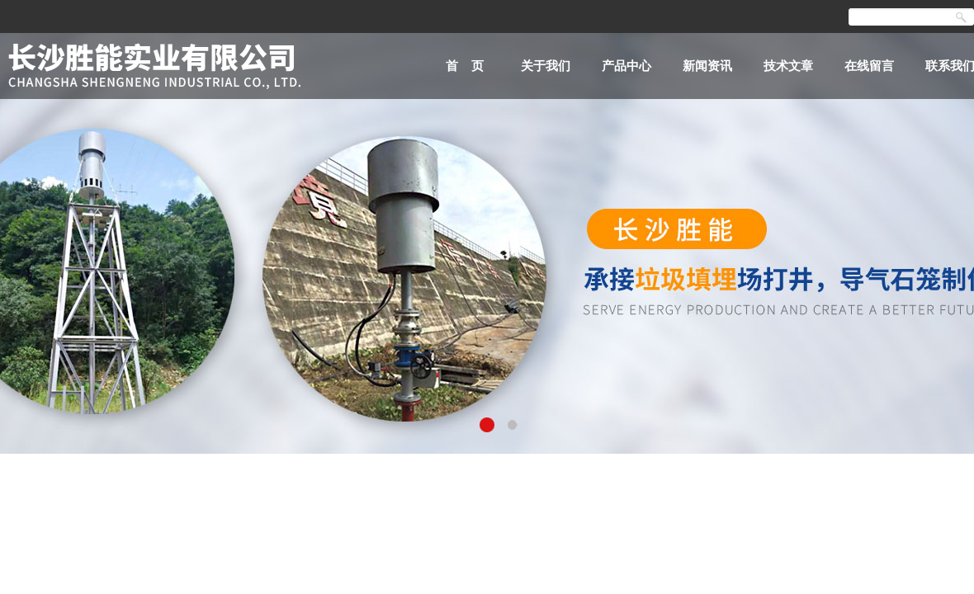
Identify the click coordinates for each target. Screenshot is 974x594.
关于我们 (545, 66)
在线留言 (869, 66)
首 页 (465, 66)
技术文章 (788, 66)
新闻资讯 (707, 66)
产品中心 (626, 66)
